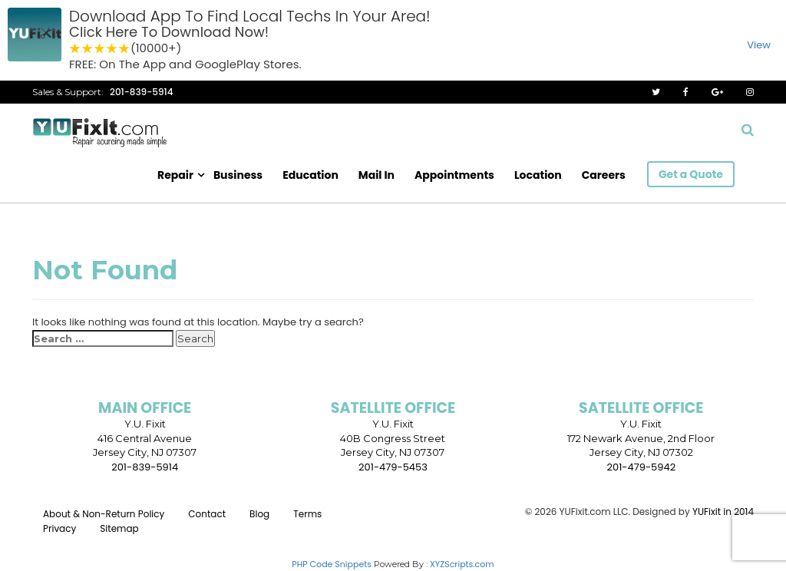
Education (310, 175)
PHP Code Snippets (332, 564)
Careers (604, 175)
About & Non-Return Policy (103, 513)
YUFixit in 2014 (723, 511)
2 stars (87, 49)
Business (238, 175)
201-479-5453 (393, 467)
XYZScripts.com (462, 564)
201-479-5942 (641, 467)
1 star (75, 49)
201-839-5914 (141, 91)
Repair (175, 175)
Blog (259, 513)
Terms (307, 513)
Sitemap (119, 528)
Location (538, 175)
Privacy (59, 528)
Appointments (454, 175)
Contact (207, 513)
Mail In (376, 175)
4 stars (112, 49)
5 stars (124, 49)
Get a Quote (691, 174)
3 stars (100, 49)
